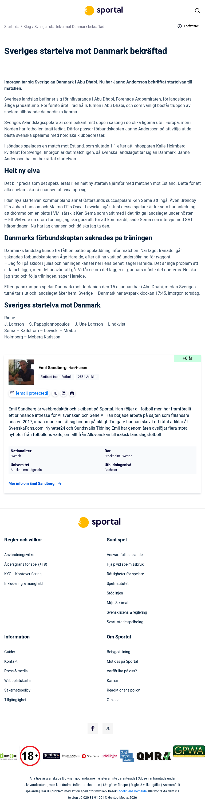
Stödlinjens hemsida (132, 791)
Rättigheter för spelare (125, 574)
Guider (9, 652)
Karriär (112, 681)
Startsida (11, 27)
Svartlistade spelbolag (125, 622)
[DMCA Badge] (8, 756)
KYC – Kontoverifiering (23, 574)
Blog (27, 27)
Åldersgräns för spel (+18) (25, 564)
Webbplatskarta (17, 681)
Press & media (16, 671)
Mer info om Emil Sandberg (36, 484)
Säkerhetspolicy (17, 690)
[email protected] (32, 393)
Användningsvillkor (20, 555)
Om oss (113, 700)
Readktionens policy (123, 690)
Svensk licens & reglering (127, 612)
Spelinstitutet (118, 583)
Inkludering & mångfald (23, 583)
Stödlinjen (115, 593)
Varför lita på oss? (122, 671)
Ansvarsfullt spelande (125, 555)
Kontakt (11, 661)
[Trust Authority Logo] (51, 756)
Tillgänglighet (15, 700)
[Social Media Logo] (93, 728)
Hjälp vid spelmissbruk (125, 564)
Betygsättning (118, 652)
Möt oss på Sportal (122, 661)
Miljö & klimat (118, 603)
